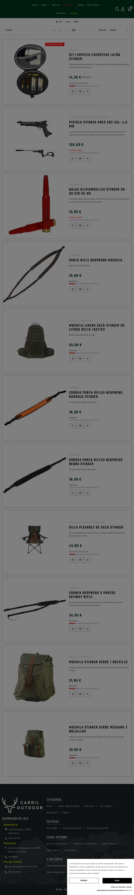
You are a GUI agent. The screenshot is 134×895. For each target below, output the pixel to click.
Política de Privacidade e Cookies (121, 887)
